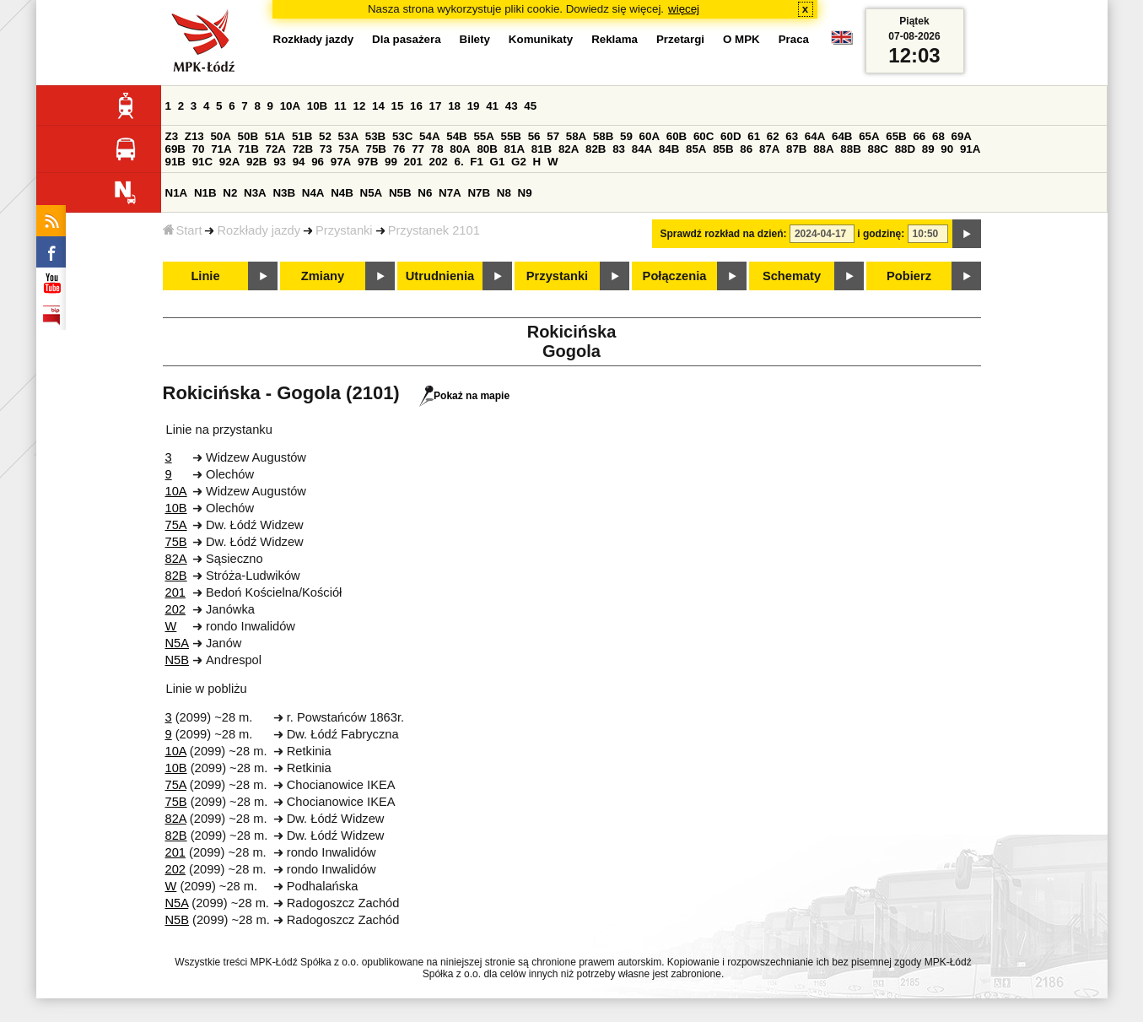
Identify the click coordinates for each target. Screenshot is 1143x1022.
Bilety (475, 39)
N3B (283, 193)
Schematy (792, 276)
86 (746, 149)
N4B (342, 193)
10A (290, 106)
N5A (371, 193)
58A (576, 136)
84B (669, 149)
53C (402, 136)
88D (905, 149)
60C (703, 136)
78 (437, 149)
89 (928, 149)
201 (413, 161)
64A (815, 136)
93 (279, 161)
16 (416, 106)
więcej (683, 9)
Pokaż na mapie (464, 396)
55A (483, 136)
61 (753, 136)
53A (348, 136)
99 (391, 161)
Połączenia (675, 276)
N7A (450, 193)
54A (429, 136)
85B (723, 149)
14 (378, 106)
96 (317, 161)
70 (198, 149)
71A (221, 149)
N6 (425, 193)
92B (256, 161)
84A (642, 149)
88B (850, 149)
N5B (400, 193)
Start (182, 230)
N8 (504, 193)
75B (376, 149)
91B (175, 161)
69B (175, 149)
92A (229, 161)
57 (553, 136)
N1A (176, 193)
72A (276, 149)
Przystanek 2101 (434, 230)
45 (530, 106)
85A (696, 149)
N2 (230, 193)
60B (676, 136)
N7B (478, 193)
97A (341, 161)
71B (248, 149)
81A (514, 149)
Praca (794, 39)
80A (460, 149)
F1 (476, 161)
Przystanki (344, 230)
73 (326, 149)
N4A (313, 193)
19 (473, 106)
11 (340, 106)
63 (791, 136)
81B (541, 149)
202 (438, 161)
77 (418, 149)
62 (773, 136)
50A (220, 136)
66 (919, 136)
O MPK (741, 39)
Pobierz (909, 276)
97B (368, 161)
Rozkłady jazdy (258, 230)
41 (492, 106)
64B (842, 136)
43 (511, 106)
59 (626, 136)
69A (962, 136)
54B (456, 136)
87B (796, 149)
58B (603, 136)
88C (878, 149)
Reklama (614, 39)
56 (534, 136)
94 (299, 161)
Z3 (172, 136)
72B (303, 149)
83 (618, 149)
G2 (518, 161)
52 (325, 136)
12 (359, 106)
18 (454, 106)
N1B (205, 193)
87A (769, 149)
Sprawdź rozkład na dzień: (723, 234)
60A (649, 136)
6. (458, 161)
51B (302, 136)
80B (487, 149)
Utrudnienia (440, 276)
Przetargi (680, 39)
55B (511, 136)
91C (202, 161)
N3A (255, 193)
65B (896, 136)
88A (823, 149)
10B (317, 106)
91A (970, 149)
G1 (497, 161)
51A (275, 136)
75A (348, 149)
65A (869, 136)
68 (938, 136)
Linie (205, 276)
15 (397, 106)
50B (248, 136)
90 (947, 149)
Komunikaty (541, 39)
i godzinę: (880, 234)
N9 (525, 193)
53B (375, 136)
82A (568, 149)
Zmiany (322, 276)
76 (399, 149)
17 (435, 106)
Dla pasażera (406, 39)
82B (595, 149)
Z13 (194, 136)
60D (730, 136)
